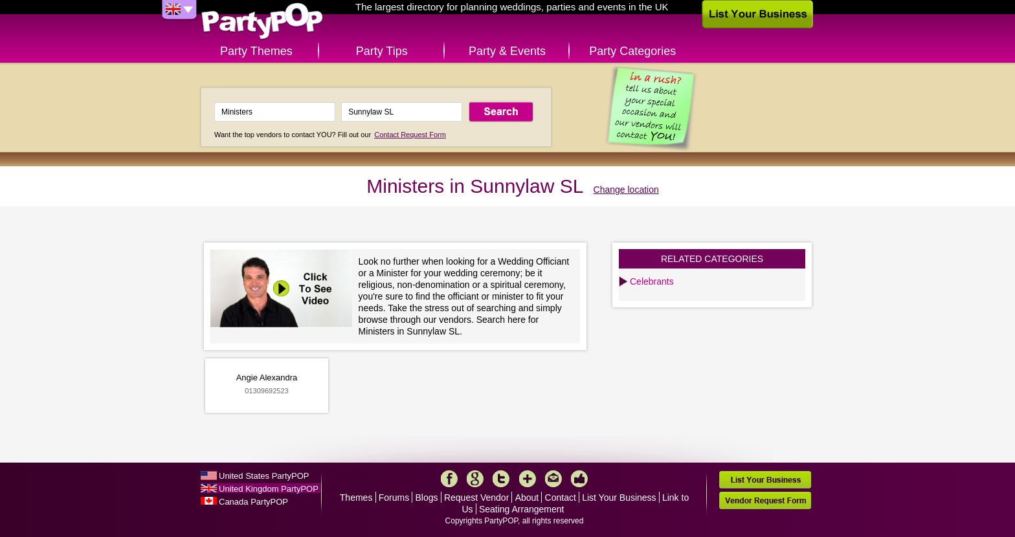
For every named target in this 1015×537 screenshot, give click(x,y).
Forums (394, 497)
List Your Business (619, 497)
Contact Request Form (410, 134)
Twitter (501, 478)
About (527, 497)
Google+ (475, 478)
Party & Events (507, 51)
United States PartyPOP (264, 476)
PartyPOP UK (262, 22)
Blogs (427, 497)
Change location (626, 189)
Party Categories (632, 51)
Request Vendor (476, 497)
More (527, 478)
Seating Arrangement (521, 509)
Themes (356, 497)
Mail (553, 478)
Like (579, 478)
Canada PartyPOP (253, 502)
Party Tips (382, 51)
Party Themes (256, 51)
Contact (560, 497)
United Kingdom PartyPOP (268, 489)
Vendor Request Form (765, 500)
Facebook (449, 478)
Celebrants (652, 281)
